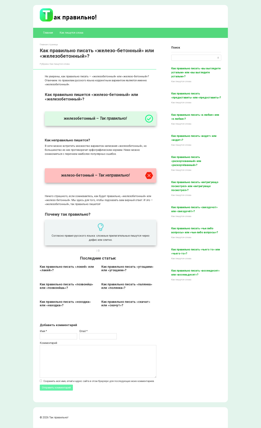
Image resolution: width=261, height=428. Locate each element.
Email (83, 331)
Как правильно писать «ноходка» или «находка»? (65, 303)
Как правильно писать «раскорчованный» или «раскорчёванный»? (186, 161)
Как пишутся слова (71, 32)
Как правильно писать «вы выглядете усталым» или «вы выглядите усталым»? (196, 72)
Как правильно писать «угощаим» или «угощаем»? (127, 268)
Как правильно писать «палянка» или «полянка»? (126, 286)
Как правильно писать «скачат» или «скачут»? (125, 303)
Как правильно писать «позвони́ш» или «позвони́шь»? (66, 286)
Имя (43, 331)
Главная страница (49, 44)
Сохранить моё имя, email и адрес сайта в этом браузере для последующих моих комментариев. (98, 381)
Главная (48, 32)
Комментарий (48, 343)
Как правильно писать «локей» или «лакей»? (67, 268)
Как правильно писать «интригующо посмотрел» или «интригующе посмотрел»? (194, 186)
